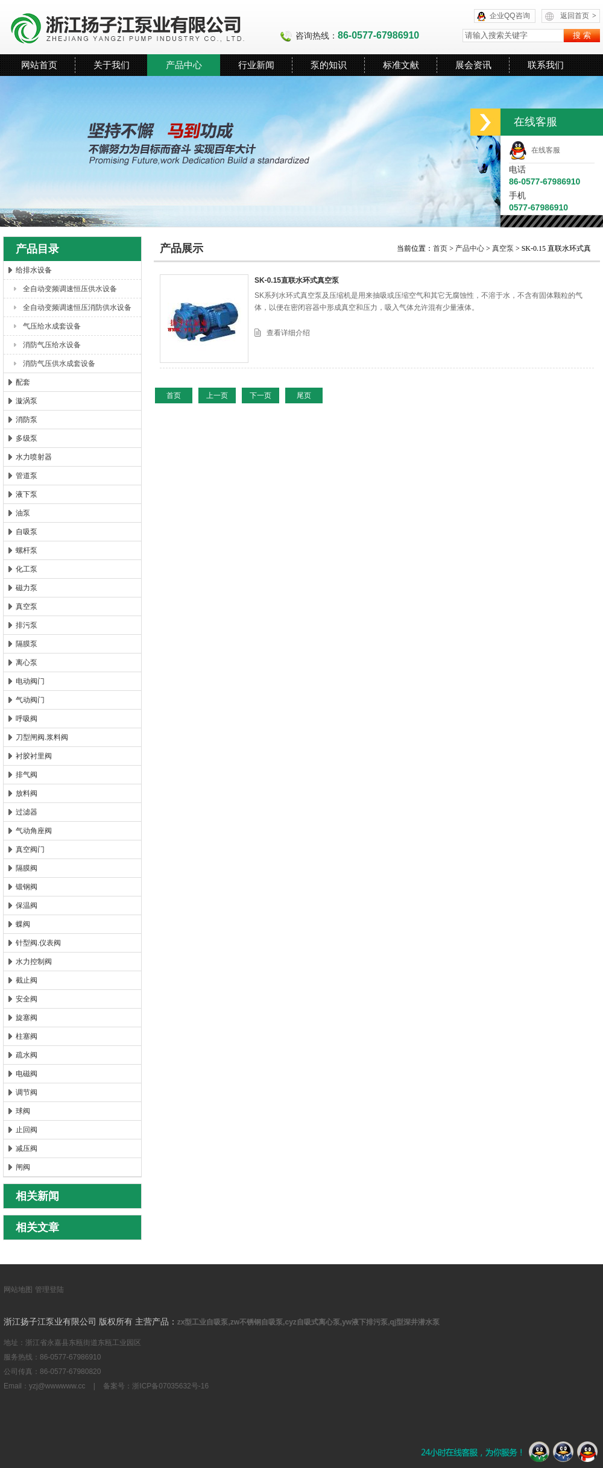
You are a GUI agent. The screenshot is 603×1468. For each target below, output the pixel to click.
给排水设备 (34, 270)
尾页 (304, 395)
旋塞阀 (26, 1017)
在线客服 (534, 150)
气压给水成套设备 (52, 326)
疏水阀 (26, 1055)
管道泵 (26, 475)
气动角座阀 (34, 831)
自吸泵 (26, 532)
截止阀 (26, 980)
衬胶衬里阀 (34, 756)
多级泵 (26, 438)
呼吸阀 (26, 718)
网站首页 (39, 65)
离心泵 (26, 662)
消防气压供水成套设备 (59, 363)
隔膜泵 (26, 644)
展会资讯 (473, 65)
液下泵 (26, 494)
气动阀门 (30, 700)
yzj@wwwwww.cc (57, 1386)
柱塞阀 (26, 1036)
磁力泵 (26, 588)
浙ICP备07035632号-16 (170, 1386)
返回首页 (578, 15)
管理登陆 (49, 1289)
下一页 (260, 395)
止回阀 (26, 1130)
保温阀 (26, 905)
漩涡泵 (26, 401)
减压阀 (26, 1148)
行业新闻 (256, 65)
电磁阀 (26, 1073)
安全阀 (26, 999)
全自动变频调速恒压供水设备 (70, 289)
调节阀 (26, 1092)
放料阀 (26, 793)
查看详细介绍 (288, 333)
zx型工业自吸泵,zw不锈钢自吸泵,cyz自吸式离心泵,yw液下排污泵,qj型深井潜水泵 (308, 1322)
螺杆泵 (26, 550)
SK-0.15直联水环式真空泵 (296, 280)
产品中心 (184, 65)
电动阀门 (30, 681)
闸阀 (23, 1167)
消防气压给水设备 (52, 345)
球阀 (23, 1111)
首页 (441, 248)
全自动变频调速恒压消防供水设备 (77, 307)
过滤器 (26, 812)
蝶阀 (23, 924)
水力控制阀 (34, 961)
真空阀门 (30, 849)
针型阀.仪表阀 (38, 943)
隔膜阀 (26, 868)
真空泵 (26, 606)
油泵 (23, 513)
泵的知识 (329, 65)
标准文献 (401, 65)
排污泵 (26, 625)
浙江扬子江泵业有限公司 (141, 27)
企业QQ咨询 (510, 15)
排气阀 (26, 774)
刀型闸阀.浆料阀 (42, 737)
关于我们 (111, 65)
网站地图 (18, 1289)
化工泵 (26, 569)
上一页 (217, 395)
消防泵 (26, 419)
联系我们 (546, 65)
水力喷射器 (34, 457)
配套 (23, 382)
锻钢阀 (26, 887)
